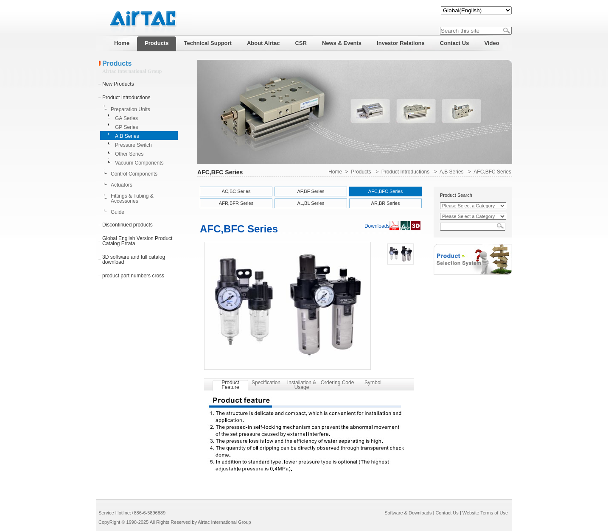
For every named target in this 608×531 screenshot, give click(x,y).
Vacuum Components (139, 163)
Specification (266, 383)
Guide (117, 212)
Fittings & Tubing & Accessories (132, 198)
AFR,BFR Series (236, 203)
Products (361, 172)
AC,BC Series (236, 191)
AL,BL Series (311, 203)
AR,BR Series (385, 203)
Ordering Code (337, 383)
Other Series (129, 154)
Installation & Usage (302, 385)
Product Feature (230, 385)
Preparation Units (130, 109)
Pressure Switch (133, 145)
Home (335, 172)
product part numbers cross (133, 276)
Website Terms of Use (485, 512)
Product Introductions (126, 98)
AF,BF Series (310, 191)
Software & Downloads (407, 512)
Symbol (372, 383)
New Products (118, 84)
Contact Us (446, 512)
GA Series (126, 118)
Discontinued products (127, 225)
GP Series (126, 127)
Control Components (134, 174)
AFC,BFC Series (492, 172)
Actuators (121, 185)
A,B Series (127, 136)
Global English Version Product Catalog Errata (137, 240)
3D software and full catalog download (133, 259)
